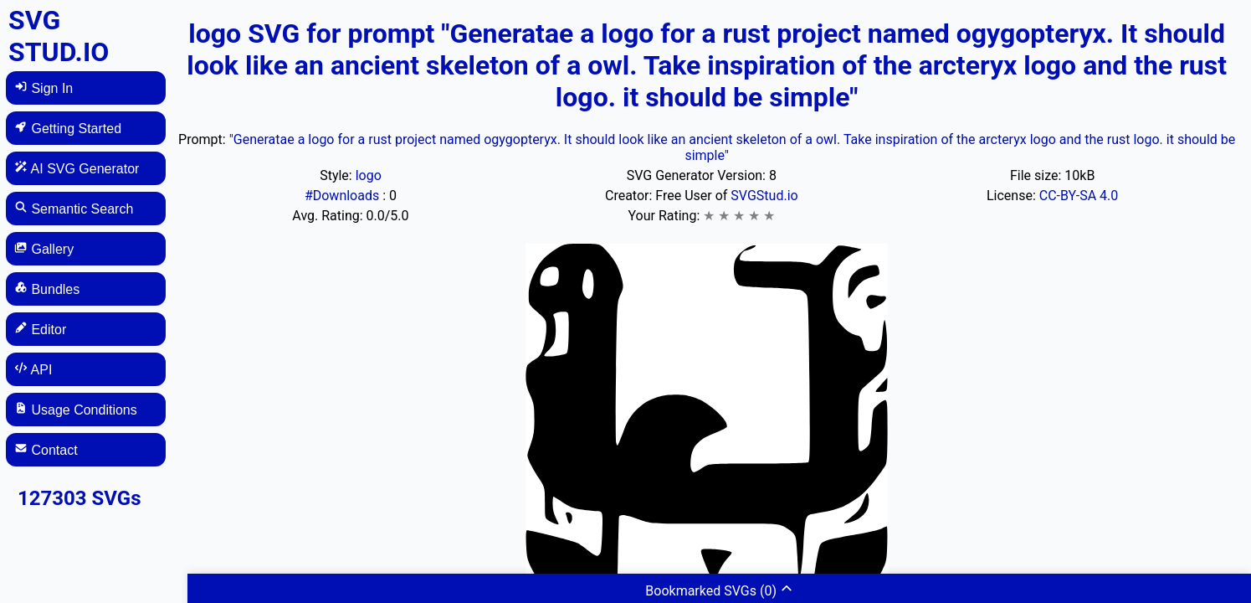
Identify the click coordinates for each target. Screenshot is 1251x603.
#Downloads (343, 196)
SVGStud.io (764, 196)
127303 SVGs (79, 498)
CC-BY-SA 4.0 (1079, 196)
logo (369, 175)
